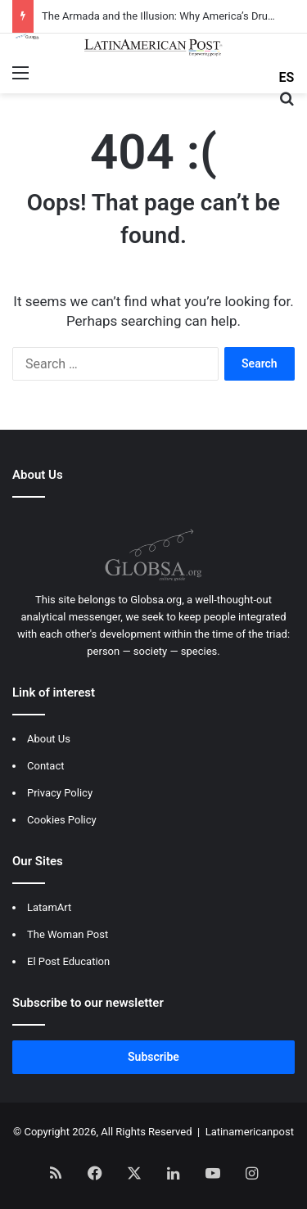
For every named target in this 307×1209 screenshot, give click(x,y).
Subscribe (153, 1056)
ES (287, 77)
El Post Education (68, 961)
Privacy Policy (60, 793)
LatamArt (49, 907)
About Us (48, 739)
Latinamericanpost (249, 1132)
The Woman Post (67, 934)
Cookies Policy (62, 820)
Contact (45, 766)
